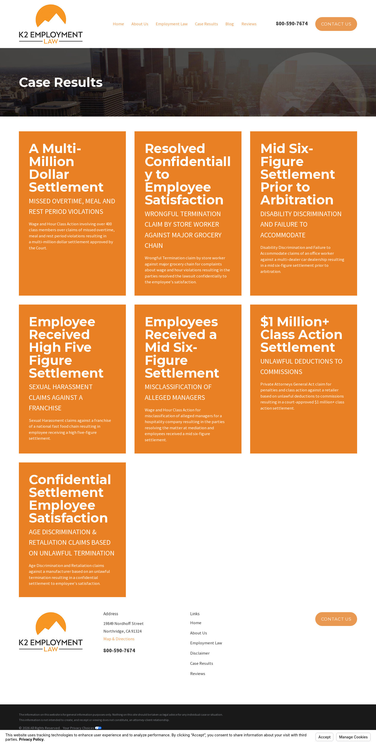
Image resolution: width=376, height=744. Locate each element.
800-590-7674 (292, 23)
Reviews (197, 673)
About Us (198, 633)
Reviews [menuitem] (249, 24)
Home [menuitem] (118, 24)
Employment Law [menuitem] (172, 24)
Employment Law (206, 643)
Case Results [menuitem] (206, 24)
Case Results (201, 663)
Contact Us (336, 24)
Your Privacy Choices (82, 728)
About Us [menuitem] (139, 24)
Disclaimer (200, 653)
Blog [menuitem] (229, 24)
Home (195, 622)
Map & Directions (119, 639)
